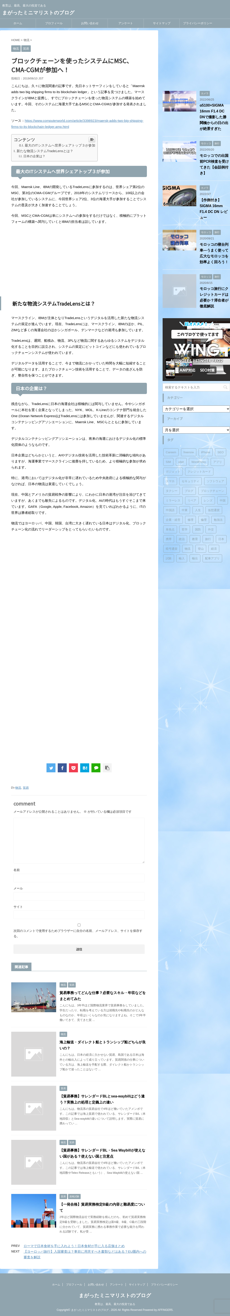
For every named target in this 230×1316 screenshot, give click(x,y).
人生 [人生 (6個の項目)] (198, 510)
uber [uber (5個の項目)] (181, 462)
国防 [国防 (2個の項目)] (198, 529)
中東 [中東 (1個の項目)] (185, 510)
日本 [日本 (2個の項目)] (221, 539)
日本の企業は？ (34, 156)
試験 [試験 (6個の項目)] (169, 558)
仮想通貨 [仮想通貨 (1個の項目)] (214, 510)
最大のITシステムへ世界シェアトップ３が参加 (60, 145)
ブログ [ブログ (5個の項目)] (189, 491)
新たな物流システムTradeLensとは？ (45, 151)
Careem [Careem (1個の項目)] (171, 452)
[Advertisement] (79, 260)
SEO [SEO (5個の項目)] (220, 452)
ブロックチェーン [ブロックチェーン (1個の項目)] (212, 491)
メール (18, 888)
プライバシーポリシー (197, 23)
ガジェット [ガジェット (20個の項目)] (173, 471)
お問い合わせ (90, 23)
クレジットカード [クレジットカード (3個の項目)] (199, 471)
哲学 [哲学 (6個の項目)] (185, 529)
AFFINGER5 (164, 1310)
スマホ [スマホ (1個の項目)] (170, 481)
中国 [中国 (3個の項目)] (223, 500)
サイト (18, 907)
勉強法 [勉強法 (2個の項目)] (218, 519)
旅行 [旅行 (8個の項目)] (208, 539)
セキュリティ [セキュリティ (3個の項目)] (190, 481)
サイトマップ (161, 23)
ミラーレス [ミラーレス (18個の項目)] (173, 500)
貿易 (26, 787)
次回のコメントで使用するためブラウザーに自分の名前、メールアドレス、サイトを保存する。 (77, 933)
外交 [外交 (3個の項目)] (211, 529)
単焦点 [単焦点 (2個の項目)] (170, 529)
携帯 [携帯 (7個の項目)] (169, 539)
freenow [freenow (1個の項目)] (189, 452)
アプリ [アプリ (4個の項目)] (217, 462)
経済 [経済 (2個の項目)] (214, 548)
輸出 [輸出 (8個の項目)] (195, 558)
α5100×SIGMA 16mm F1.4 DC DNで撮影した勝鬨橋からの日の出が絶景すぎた (214, 117)
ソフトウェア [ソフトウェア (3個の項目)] (215, 481)
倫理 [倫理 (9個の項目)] (204, 519)
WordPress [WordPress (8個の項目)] (198, 462)
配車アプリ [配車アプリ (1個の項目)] (212, 558)
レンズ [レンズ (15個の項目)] (208, 500)
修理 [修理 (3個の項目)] (190, 519)
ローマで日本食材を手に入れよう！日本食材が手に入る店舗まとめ (74, 1246)
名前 (16, 870)
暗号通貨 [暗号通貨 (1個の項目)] (171, 548)
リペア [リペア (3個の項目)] (192, 500)
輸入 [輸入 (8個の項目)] (182, 558)
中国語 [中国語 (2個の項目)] (170, 510)
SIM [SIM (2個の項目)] (168, 462)
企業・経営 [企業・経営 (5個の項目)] (173, 519)
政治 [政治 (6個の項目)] (182, 539)
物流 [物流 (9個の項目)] (187, 548)
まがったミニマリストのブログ (38, 12)
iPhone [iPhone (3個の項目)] (205, 452)
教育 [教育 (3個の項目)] (195, 539)
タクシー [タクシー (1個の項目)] (171, 491)
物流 (18, 787)
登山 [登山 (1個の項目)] (201, 548)
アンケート (125, 23)
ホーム (17, 23)
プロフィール (54, 23)
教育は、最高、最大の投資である (115, 1304)
